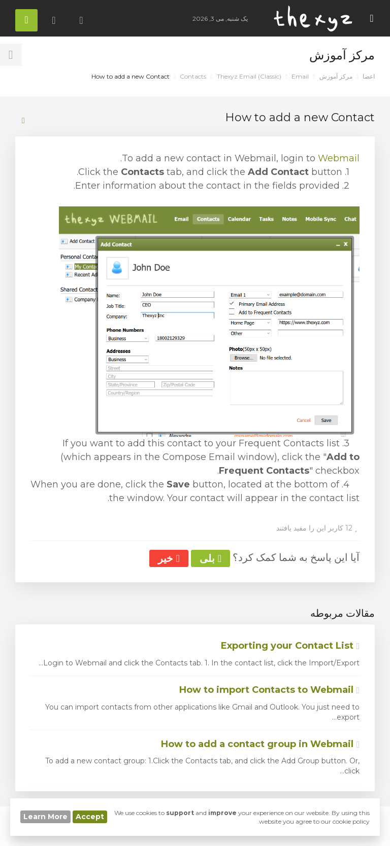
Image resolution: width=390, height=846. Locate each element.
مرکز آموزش (335, 76)
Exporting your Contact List (290, 645)
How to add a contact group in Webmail (260, 744)
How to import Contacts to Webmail (269, 689)
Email (300, 76)
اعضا (369, 76)
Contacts (193, 76)
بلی (210, 558)
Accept (90, 816)
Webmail (339, 158)
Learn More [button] (45, 816)
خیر (168, 558)
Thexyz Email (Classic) (249, 76)
